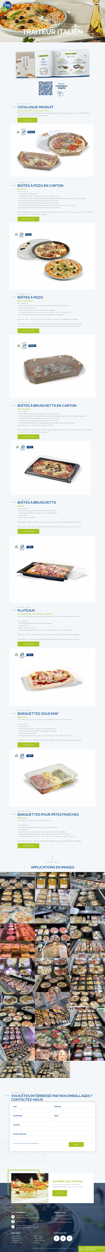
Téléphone (17, 1116)
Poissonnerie (17, 1238)
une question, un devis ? (91, 1249)
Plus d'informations (28, 219)
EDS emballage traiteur (63, 1222)
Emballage (23, 4)
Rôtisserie (15, 1240)
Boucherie (16, 1236)
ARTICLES (88, 4)
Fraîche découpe (39, 1240)
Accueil (100, 4)
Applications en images (76, 4)
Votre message (19, 1134)
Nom (15, 1106)
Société (16, 1125)
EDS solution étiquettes (63, 1219)
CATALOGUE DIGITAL (27, 120)
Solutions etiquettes (35, 4)
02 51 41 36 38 (21, 1221)
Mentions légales (61, 1248)
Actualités (64, 4)
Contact (94, 4)
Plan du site (70, 1248)
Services (46, 4)
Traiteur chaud (38, 1236)
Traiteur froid (17, 1242)
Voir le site (60, 1193)
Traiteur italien (38, 1238)
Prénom (57, 1107)
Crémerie (36, 1242)
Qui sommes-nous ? (62, 1215)
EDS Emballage (55, 4)
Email (56, 1116)
